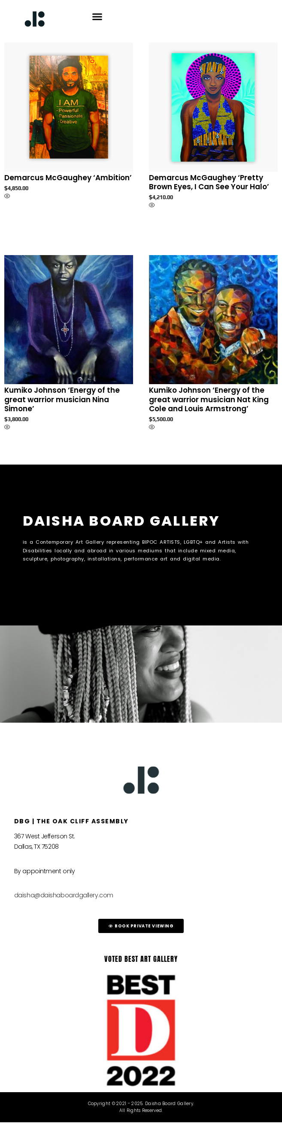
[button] (97, 17)
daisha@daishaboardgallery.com (63, 897)
